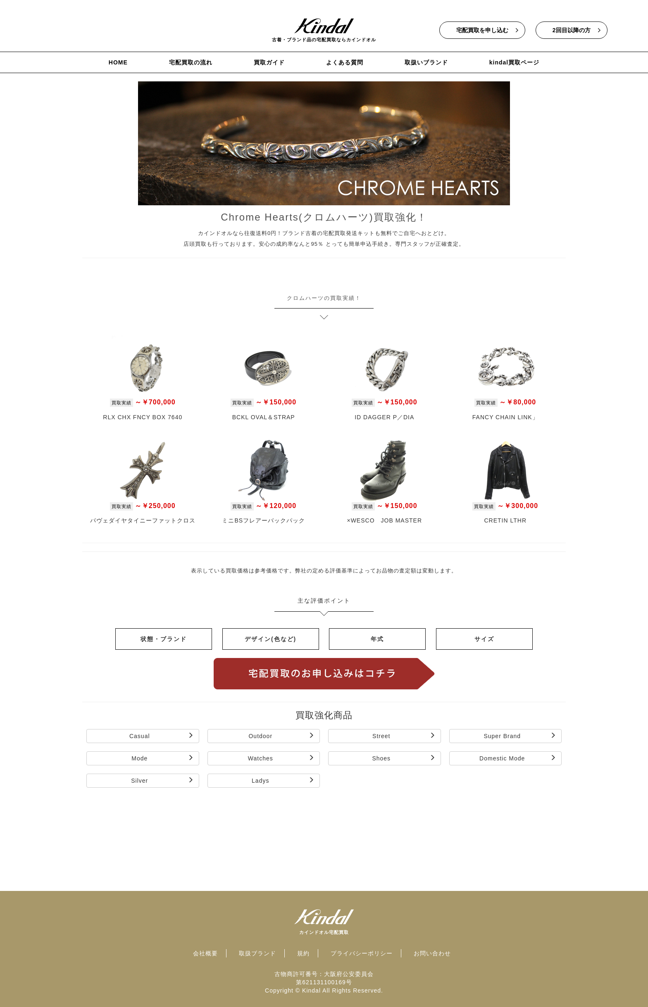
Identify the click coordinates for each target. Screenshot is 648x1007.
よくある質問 (344, 62)
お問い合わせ (432, 953)
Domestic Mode (517, 758)
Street (403, 735)
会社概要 (205, 953)
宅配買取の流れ (190, 62)
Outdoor (281, 735)
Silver (162, 780)
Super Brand (520, 735)
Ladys (283, 780)
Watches (281, 758)
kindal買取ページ (514, 62)
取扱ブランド (257, 953)
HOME (118, 62)
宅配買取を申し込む (482, 30)
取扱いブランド (426, 62)
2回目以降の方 (572, 30)
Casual (161, 735)
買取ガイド (269, 62)
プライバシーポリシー (362, 953)
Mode (162, 758)
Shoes (403, 758)
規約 (303, 953)
